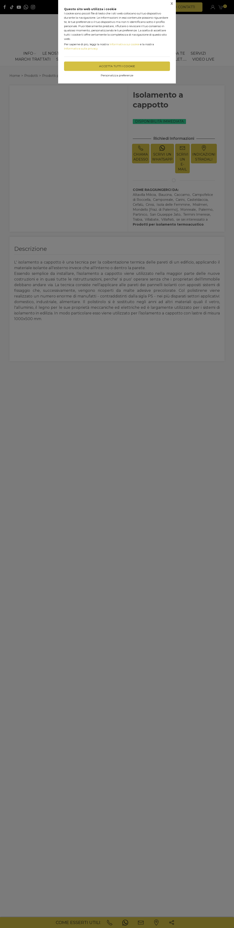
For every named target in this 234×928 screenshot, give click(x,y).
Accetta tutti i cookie (117, 66)
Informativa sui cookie (124, 44)
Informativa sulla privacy (81, 48)
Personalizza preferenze (117, 75)
